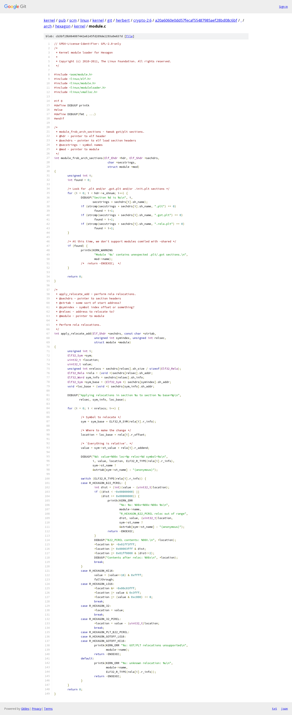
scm (73, 20)
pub (62, 20)
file (129, 36)
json (284, 708)
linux (84, 20)
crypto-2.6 (142, 20)
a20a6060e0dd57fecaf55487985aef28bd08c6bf (196, 20)
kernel (49, 20)
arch (48, 26)
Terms (48, 709)
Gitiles (25, 709)
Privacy (36, 709)
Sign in (283, 7)
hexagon (62, 26)
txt (274, 708)
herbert (123, 20)
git (109, 20)
